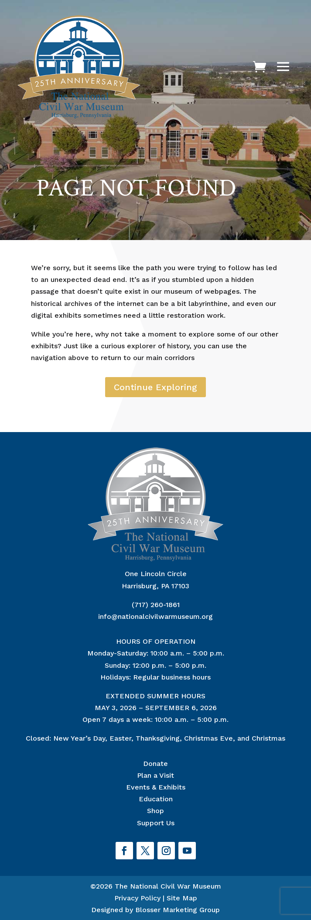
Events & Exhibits (155, 787)
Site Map (182, 898)
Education (156, 799)
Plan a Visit (155, 775)
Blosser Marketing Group (177, 910)
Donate (155, 763)
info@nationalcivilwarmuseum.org (155, 616)
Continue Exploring (155, 387)
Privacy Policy (137, 898)
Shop (155, 811)
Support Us (155, 823)
